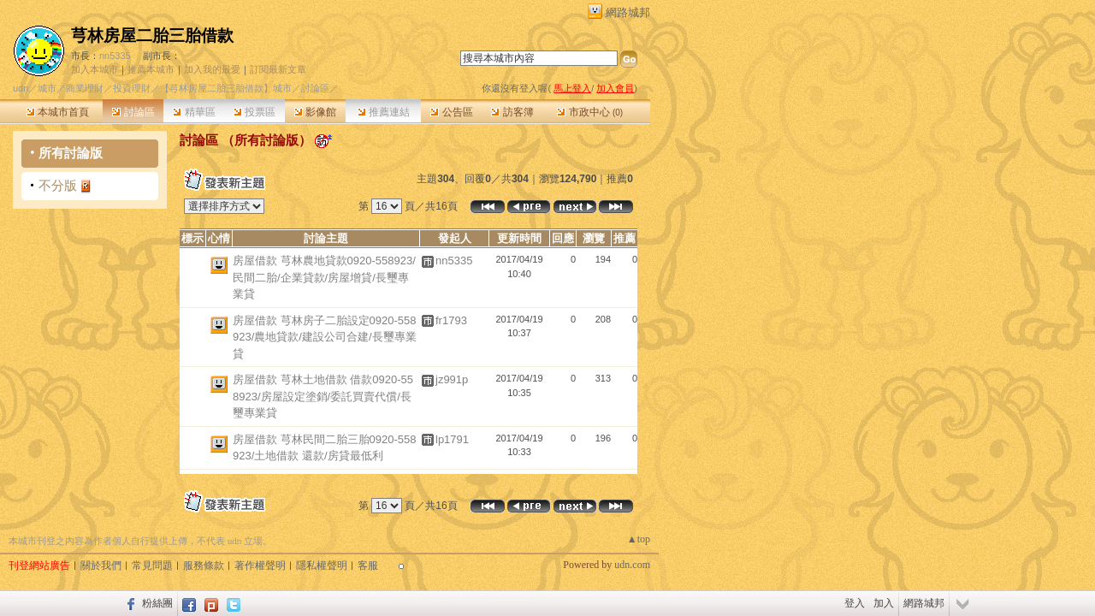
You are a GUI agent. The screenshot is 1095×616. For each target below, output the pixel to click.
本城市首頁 (58, 112)
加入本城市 (94, 69)
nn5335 (115, 55)
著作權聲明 (260, 566)
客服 (368, 566)
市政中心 (590, 112)
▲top (638, 539)
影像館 (315, 112)
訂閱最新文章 (278, 69)
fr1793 (451, 320)
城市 (47, 88)
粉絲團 (157, 603)
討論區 (133, 112)
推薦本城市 (151, 69)
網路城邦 (628, 12)
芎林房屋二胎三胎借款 (152, 35)
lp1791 (452, 439)
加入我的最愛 (212, 69)
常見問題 (152, 566)
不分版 (57, 185)
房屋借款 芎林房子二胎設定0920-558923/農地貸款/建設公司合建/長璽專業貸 (325, 337)
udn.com (632, 565)
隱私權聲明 (321, 566)
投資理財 (132, 88)
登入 (854, 603)
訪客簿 (512, 112)
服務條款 (203, 566)
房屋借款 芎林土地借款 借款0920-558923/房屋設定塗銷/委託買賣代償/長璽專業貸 (323, 396)
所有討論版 (70, 152)
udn (20, 88)
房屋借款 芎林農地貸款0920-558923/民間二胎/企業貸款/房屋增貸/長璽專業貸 (324, 277)
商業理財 (85, 88)
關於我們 (100, 566)
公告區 (451, 112)
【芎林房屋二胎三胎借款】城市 (226, 88)
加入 (883, 603)
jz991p (451, 379)
